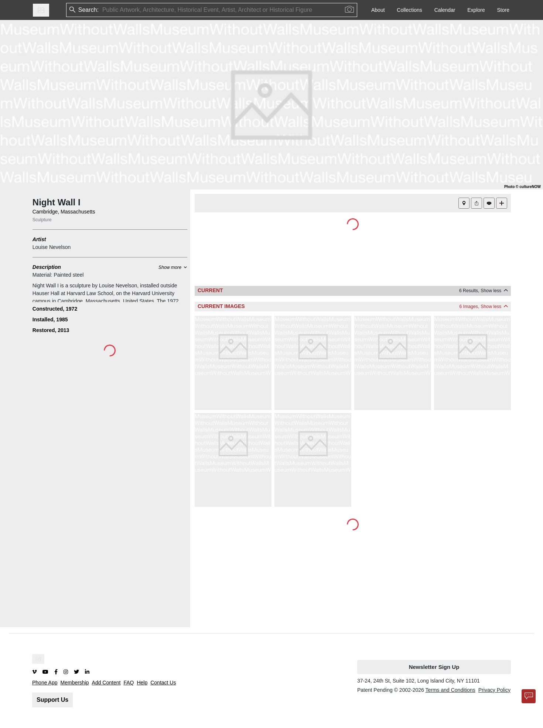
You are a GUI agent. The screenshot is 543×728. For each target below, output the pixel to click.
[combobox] (103, 10)
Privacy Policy (494, 690)
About (378, 10)
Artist (39, 239)
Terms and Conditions (450, 690)
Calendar (444, 10)
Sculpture (42, 219)
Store (503, 10)
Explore (476, 10)
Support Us (52, 700)
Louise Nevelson (52, 247)
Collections (409, 10)
